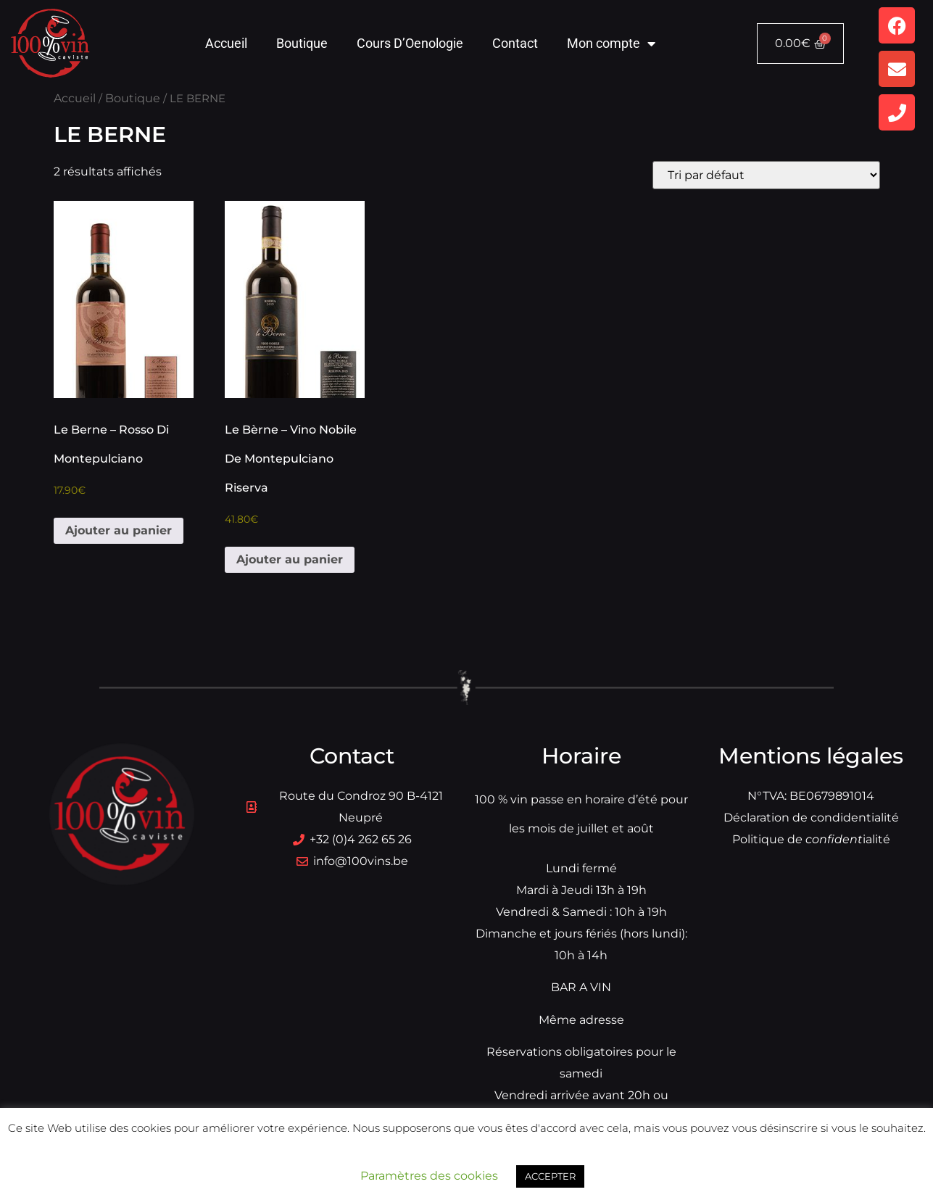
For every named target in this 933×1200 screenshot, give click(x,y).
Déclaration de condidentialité (811, 817)
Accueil (226, 43)
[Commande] (766, 175)
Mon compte (611, 43)
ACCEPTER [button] (550, 1176)
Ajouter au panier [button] (118, 530)
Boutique (302, 43)
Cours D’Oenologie (410, 43)
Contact (515, 43)
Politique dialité (811, 839)
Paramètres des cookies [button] (429, 1176)
